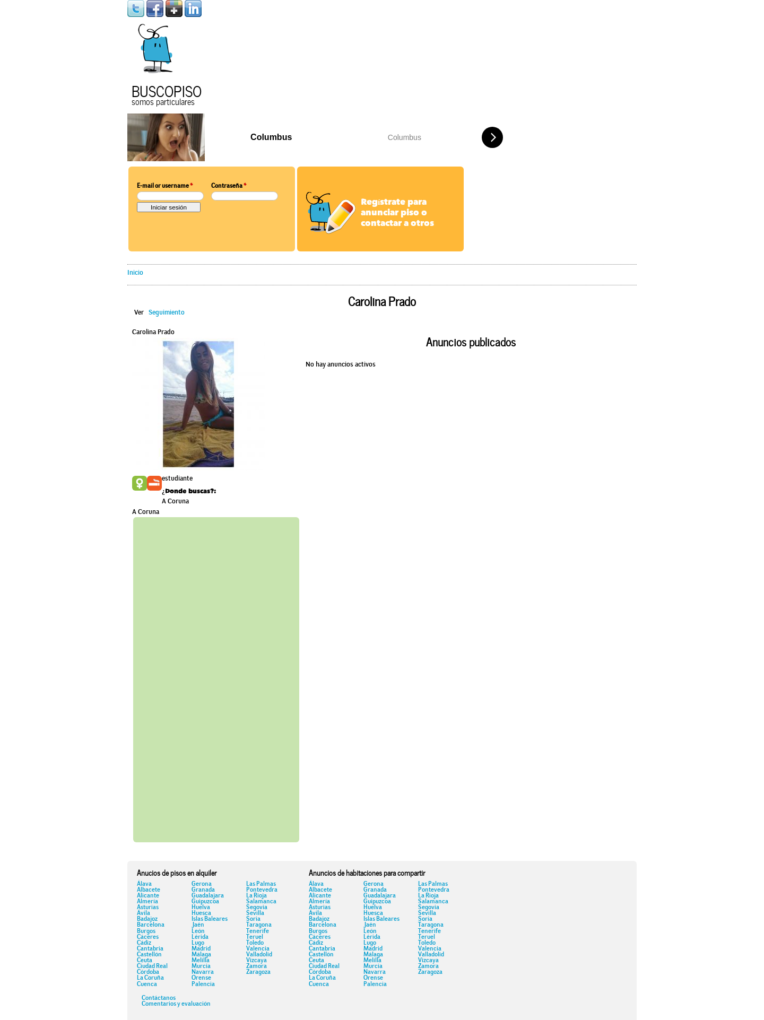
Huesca (201, 913)
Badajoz (147, 919)
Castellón (149, 955)
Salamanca (261, 902)
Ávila (143, 913)
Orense (201, 978)
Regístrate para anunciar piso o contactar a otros (397, 213)
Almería (147, 902)
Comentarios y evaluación (176, 1004)
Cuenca (147, 984)
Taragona (259, 925)
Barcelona (150, 925)
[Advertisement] (216, 678)
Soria (253, 919)
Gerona (202, 884)
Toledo (255, 943)
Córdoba (148, 972)
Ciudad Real (152, 966)
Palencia (203, 984)
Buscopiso (167, 90)
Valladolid (259, 955)
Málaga (201, 955)
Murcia (201, 966)
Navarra (203, 972)
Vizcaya (256, 960)
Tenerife (257, 931)
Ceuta (144, 960)
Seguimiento (167, 312)
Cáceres (148, 937)
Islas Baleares (210, 919)
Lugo (198, 943)
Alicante (148, 896)
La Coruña (150, 978)
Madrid (201, 949)
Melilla (201, 960)
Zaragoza (258, 972)
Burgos (146, 931)
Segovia (256, 907)
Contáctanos (159, 998)
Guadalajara (208, 896)
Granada (203, 890)
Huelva (201, 907)
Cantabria (150, 949)
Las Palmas (261, 884)
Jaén (198, 925)
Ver (139, 312)
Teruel (254, 937)
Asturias (148, 907)
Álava (144, 884)
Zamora (256, 966)
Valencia (258, 949)
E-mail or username (165, 186)
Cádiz (144, 943)
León (198, 931)
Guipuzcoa (205, 902)
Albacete (148, 890)
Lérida (200, 937)
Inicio (135, 272)
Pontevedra (261, 890)
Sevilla (255, 913)
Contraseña (228, 186)
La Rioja (256, 896)
